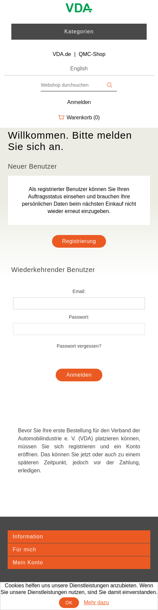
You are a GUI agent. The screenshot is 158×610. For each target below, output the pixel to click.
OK (68, 602)
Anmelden (79, 102)
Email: (79, 291)
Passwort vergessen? (79, 346)
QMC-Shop (92, 54)
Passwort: (79, 317)
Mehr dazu (96, 602)
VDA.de (62, 54)
